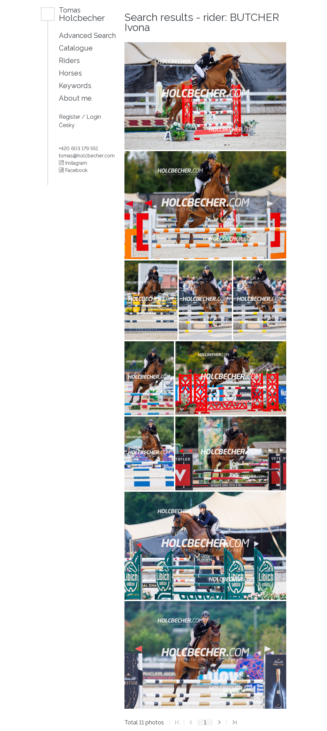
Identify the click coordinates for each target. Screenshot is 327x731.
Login (93, 117)
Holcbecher (82, 14)
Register (70, 117)
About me (75, 98)
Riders (69, 60)
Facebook (73, 170)
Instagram (73, 163)
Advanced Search (87, 35)
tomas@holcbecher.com (87, 155)
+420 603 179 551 (78, 148)
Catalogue (76, 48)
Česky (67, 125)
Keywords (75, 85)
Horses (70, 73)
